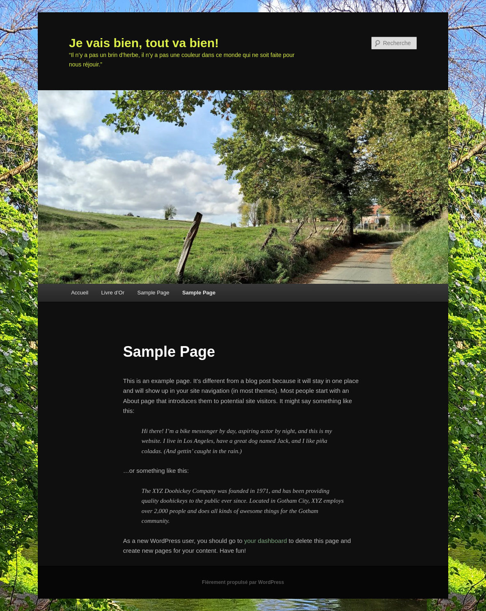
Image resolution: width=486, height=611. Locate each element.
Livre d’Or (112, 293)
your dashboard (265, 540)
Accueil (79, 293)
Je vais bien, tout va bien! (144, 43)
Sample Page (153, 293)
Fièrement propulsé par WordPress (243, 582)
